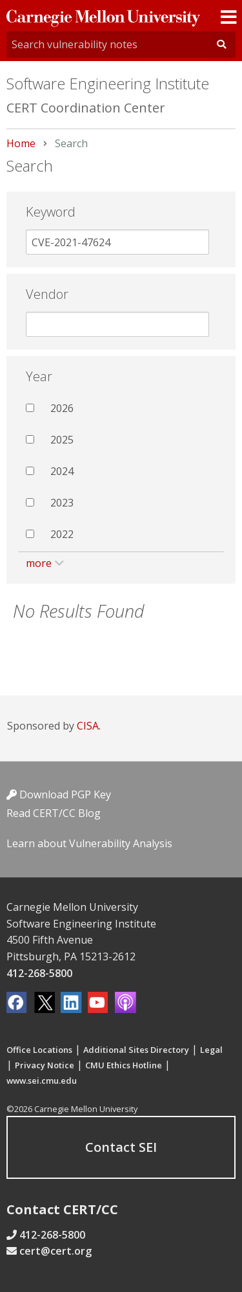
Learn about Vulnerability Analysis (89, 843)
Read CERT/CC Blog (53, 813)
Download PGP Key (58, 794)
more (39, 563)
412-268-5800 (39, 973)
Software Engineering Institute (107, 83)
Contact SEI (121, 1147)
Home (20, 143)
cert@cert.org (55, 1251)
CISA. (89, 726)
